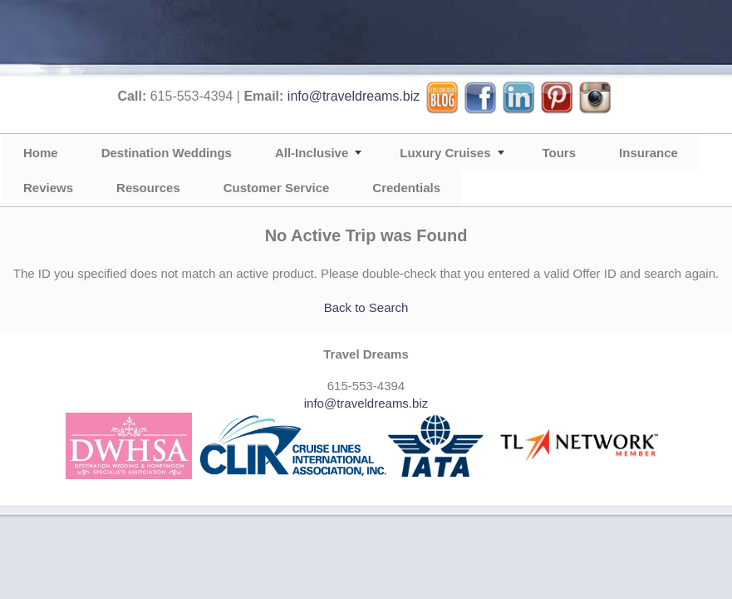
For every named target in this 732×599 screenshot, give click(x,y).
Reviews (48, 188)
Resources (148, 188)
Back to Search (366, 307)
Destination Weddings (166, 153)
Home (40, 153)
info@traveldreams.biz (353, 96)
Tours (560, 153)
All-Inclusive (311, 153)
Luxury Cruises (445, 153)
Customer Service (277, 188)
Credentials (406, 188)
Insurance (648, 153)
